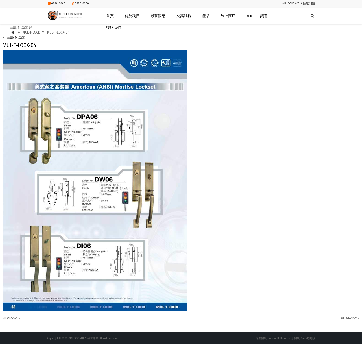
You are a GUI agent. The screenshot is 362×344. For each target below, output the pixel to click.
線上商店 (228, 16)
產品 (206, 16)
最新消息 (158, 16)
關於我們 (132, 16)
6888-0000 (58, 3)
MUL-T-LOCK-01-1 (12, 318)
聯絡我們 (113, 27)
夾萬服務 (183, 16)
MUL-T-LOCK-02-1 (350, 318)
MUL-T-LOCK (14, 37)
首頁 (110, 16)
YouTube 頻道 (257, 16)
